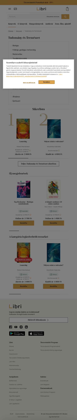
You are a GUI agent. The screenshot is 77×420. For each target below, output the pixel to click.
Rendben (46, 82)
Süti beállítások (29, 82)
